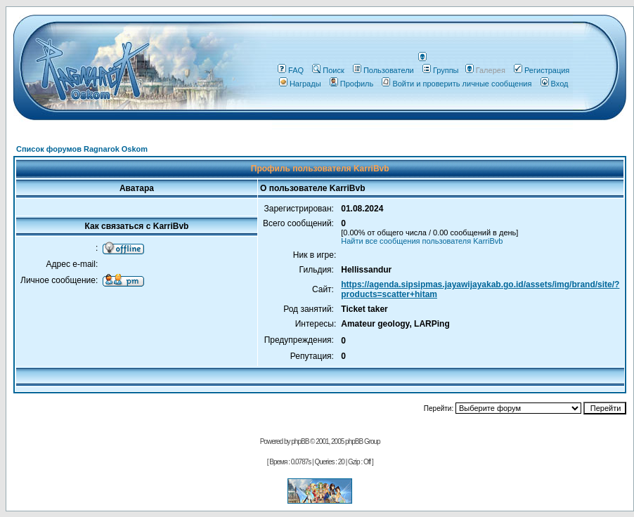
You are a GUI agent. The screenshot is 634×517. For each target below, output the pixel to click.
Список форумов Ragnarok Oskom (82, 149)
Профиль (352, 83)
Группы (440, 70)
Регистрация (541, 70)
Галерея (490, 70)
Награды (300, 83)
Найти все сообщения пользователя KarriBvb (422, 241)
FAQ (291, 70)
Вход (555, 83)
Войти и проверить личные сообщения (456, 83)
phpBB (300, 441)
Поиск (328, 70)
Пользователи (383, 70)
